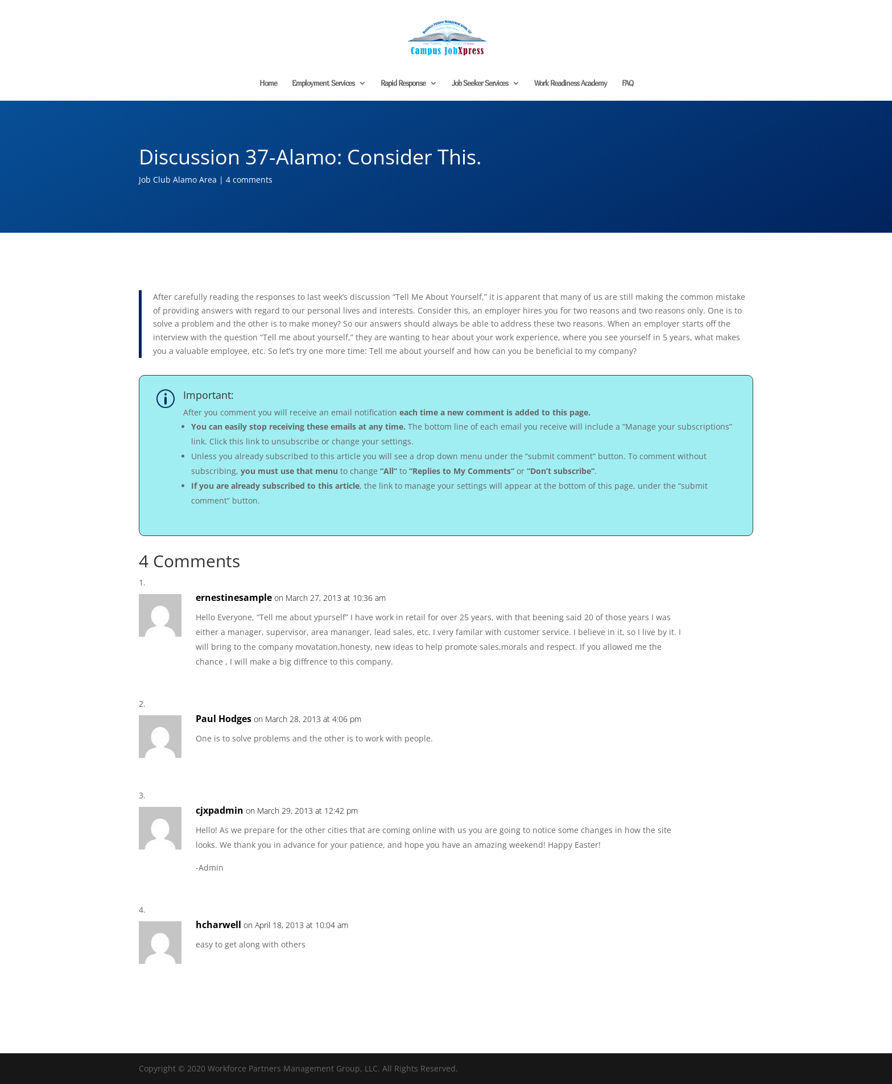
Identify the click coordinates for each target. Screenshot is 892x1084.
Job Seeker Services (480, 83)
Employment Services (323, 83)
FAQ (627, 83)
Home (268, 83)
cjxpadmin (219, 810)
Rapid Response (403, 83)
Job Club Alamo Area (178, 179)
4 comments (249, 179)
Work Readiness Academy (570, 83)
